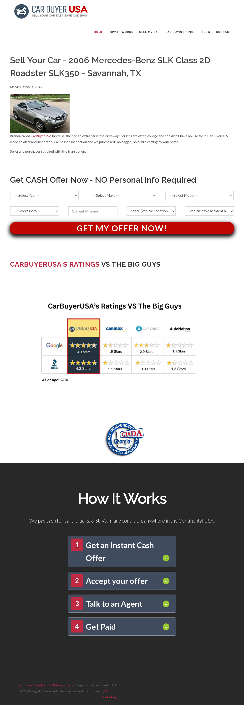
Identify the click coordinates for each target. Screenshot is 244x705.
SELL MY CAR (149, 32)
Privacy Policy (63, 685)
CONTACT (223, 32)
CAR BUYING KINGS (180, 32)
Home (98, 32)
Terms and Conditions (33, 685)
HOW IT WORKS (121, 32)
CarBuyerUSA (41, 136)
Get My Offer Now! (122, 228)
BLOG (205, 32)
